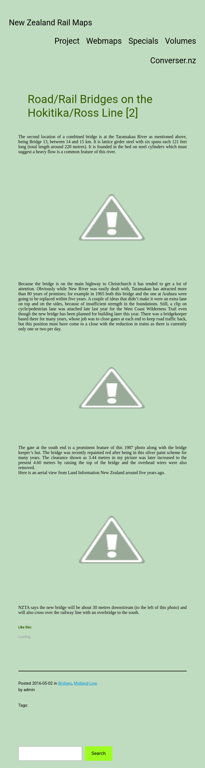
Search (99, 753)
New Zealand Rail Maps (50, 22)
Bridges (65, 683)
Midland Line (85, 683)
